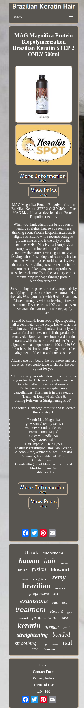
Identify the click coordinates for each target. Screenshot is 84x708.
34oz (64, 618)
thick (31, 552)
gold (69, 612)
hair (50, 560)
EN (39, 691)
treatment (30, 609)
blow (54, 644)
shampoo (48, 649)
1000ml (52, 627)
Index (43, 665)
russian (25, 579)
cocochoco (53, 553)
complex (60, 588)
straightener (40, 579)
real (66, 628)
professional (44, 617)
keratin (29, 625)
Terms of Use (44, 685)
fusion (39, 569)
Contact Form (43, 672)
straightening (32, 635)
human (29, 561)
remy (59, 577)
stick (55, 602)
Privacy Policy (43, 678)
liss (55, 594)
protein (64, 563)
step (64, 602)
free (35, 649)
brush (22, 570)
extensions (34, 600)
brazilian (36, 586)
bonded (61, 634)
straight (56, 611)
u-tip (44, 644)
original (23, 618)
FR (47, 691)
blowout (60, 569)
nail (67, 642)
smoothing (26, 643)
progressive (39, 593)
